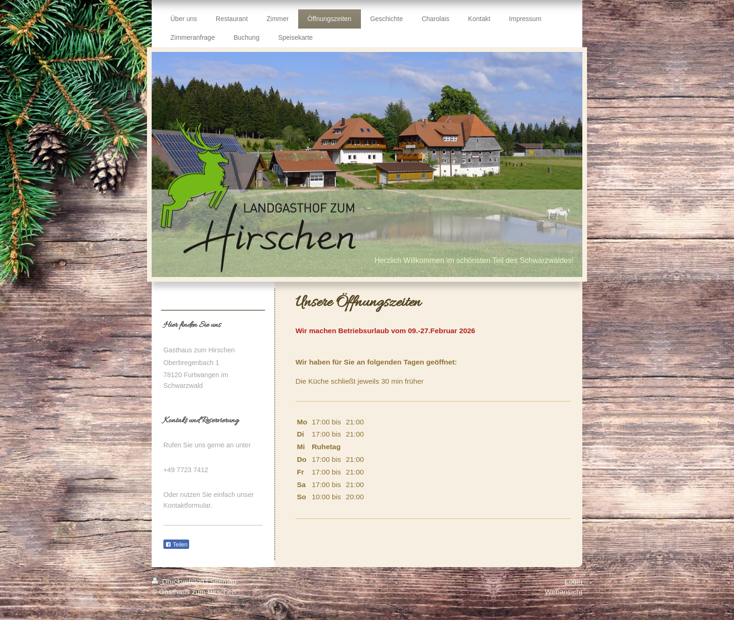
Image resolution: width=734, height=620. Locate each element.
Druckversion (179, 581)
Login (573, 581)
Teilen (176, 544)
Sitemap (223, 581)
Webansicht (563, 592)
